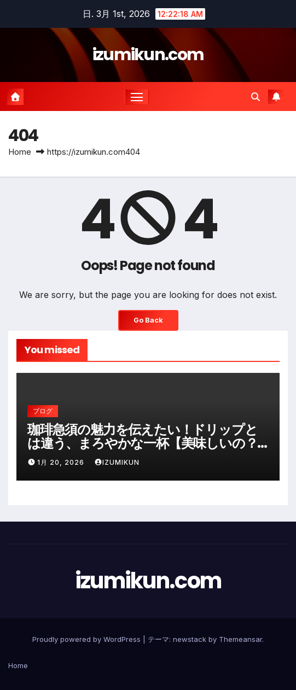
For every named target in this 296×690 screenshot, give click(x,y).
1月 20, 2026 (61, 462)
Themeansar (240, 639)
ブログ (43, 411)
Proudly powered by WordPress (87, 639)
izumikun (117, 462)
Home (19, 152)
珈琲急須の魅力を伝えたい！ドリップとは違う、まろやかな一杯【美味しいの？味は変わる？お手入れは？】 (142, 443)
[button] (255, 96)
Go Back (148, 320)
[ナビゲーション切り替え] (137, 96)
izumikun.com (148, 54)
